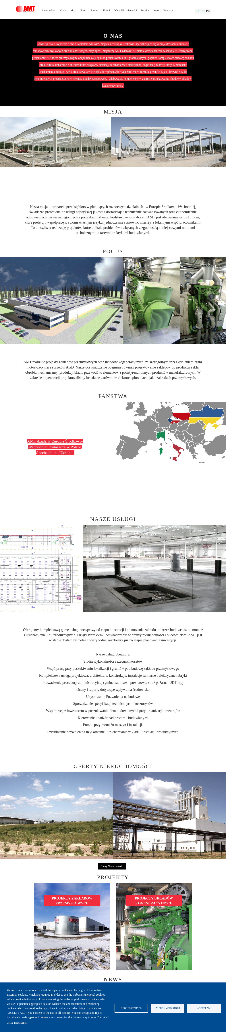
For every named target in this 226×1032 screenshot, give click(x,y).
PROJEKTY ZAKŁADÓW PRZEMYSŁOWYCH (72, 900)
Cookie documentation (17, 1023)
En (198, 11)
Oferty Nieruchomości (125, 10)
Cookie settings (131, 1008)
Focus (83, 10)
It (202, 11)
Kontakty (168, 10)
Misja (73, 10)
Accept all (204, 1008)
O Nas (63, 10)
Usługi (106, 10)
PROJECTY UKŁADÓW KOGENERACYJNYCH (154, 900)
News (156, 10)
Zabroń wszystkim (167, 1008)
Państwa (95, 10)
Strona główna (48, 10)
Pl (208, 11)
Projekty (145, 10)
